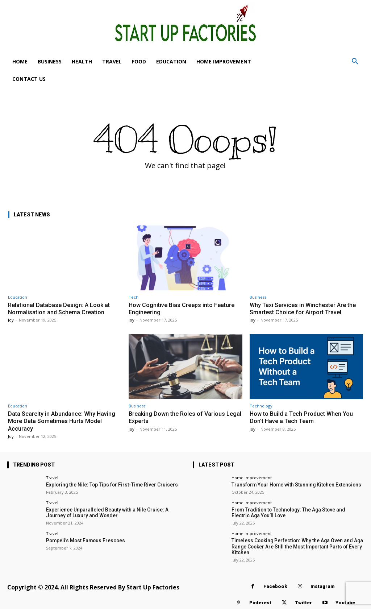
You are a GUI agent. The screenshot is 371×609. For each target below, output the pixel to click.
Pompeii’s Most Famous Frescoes (83, 539)
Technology (261, 406)
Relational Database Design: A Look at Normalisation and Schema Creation (60, 308)
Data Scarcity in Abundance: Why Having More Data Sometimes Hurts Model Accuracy (63, 421)
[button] (355, 61)
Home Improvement (252, 478)
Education (17, 297)
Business (258, 297)
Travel (52, 478)
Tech (133, 297)
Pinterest (260, 600)
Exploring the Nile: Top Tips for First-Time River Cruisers (106, 484)
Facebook (275, 584)
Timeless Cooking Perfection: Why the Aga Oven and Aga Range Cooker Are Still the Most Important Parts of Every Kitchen (293, 544)
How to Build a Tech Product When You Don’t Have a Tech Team (303, 417)
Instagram (322, 584)
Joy (11, 320)
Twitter (303, 600)
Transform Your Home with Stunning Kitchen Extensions (291, 484)
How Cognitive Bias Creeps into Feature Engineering (184, 308)
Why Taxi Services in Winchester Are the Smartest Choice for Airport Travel (305, 308)
